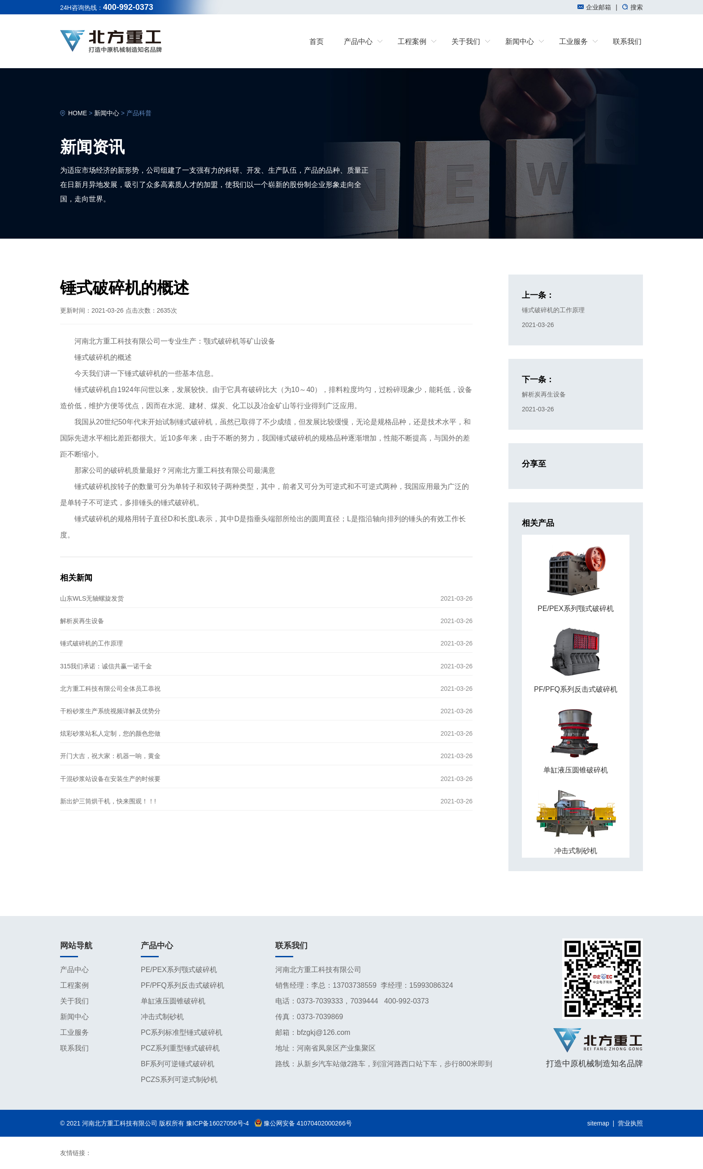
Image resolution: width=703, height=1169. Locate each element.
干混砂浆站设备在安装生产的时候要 (110, 778)
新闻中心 (106, 113)
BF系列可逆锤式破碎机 (177, 1064)
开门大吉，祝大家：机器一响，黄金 (110, 755)
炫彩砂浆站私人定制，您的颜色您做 (110, 733)
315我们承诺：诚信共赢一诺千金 (106, 666)
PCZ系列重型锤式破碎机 (180, 1048)
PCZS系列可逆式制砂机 (179, 1079)
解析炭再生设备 (82, 620)
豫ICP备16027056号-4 (217, 1123)
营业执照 (630, 1123)
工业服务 (74, 1032)
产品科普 (139, 113)
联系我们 (627, 41)
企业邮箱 (594, 7)
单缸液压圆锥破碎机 (173, 1001)
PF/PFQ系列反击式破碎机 (182, 985)
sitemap (598, 1123)
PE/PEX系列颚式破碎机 (179, 969)
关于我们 (74, 1001)
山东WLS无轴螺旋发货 (92, 598)
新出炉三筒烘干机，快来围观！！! (108, 801)
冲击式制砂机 (162, 1017)
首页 (316, 41)
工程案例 (74, 985)
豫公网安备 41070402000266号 (303, 1123)
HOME (77, 113)
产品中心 (74, 969)
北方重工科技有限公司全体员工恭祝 (110, 688)
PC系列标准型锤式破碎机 (181, 1032)
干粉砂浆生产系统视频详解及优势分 (110, 711)
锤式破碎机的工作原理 (91, 643)
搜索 (632, 7)
